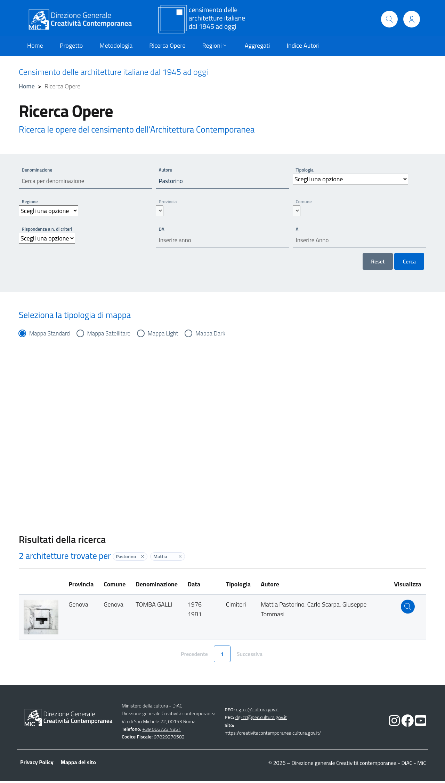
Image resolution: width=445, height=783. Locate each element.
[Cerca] (389, 19)
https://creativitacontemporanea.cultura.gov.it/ (273, 735)
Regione (30, 202)
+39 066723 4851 (161, 731)
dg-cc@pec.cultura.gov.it (261, 719)
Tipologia (305, 169)
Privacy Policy (37, 764)
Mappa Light (169, 335)
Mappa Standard (50, 335)
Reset (378, 263)
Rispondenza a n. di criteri (48, 229)
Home (27, 86)
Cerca (409, 263)
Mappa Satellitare (112, 335)
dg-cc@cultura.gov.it (257, 711)
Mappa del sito (78, 764)
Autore (166, 169)
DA (162, 229)
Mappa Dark (218, 335)
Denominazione (38, 169)
